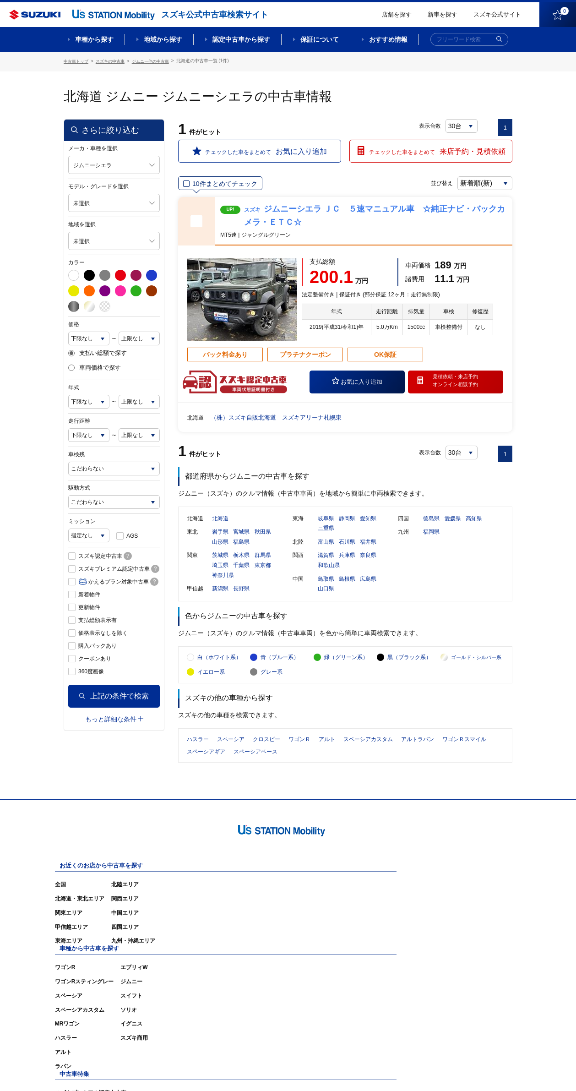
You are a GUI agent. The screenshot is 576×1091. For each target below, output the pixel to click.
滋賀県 (326, 564)
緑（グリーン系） (346, 675)
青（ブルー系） (280, 675)
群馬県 (263, 564)
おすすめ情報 (388, 39)
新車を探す (442, 14)
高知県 (474, 527)
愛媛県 (453, 527)
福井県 (368, 550)
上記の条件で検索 (114, 694)
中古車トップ (77, 60)
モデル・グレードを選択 (98, 185)
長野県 (241, 597)
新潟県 (220, 597)
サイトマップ (357, 1070)
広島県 (368, 587)
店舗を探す (397, 14)
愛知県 (368, 527)
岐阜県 (326, 527)
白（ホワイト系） (219, 675)
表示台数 (430, 124)
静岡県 (347, 527)
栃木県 (241, 564)
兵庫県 (347, 564)
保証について (319, 39)
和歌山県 (329, 574)
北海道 (220, 527)
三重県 (326, 537)
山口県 (326, 597)
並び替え (433, 182)
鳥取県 (326, 587)
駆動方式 (79, 486)
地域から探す (163, 39)
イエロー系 (211, 690)
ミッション (82, 520)
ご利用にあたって (407, 1070)
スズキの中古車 (114, 60)
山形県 (220, 550)
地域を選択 (82, 223)
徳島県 (431, 527)
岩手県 (220, 540)
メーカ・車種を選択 (93, 147)
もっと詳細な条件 (114, 717)
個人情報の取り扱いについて (476, 1070)
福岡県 (431, 540)
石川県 (347, 550)
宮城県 (241, 540)
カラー (76, 261)
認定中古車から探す (241, 39)
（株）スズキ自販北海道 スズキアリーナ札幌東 (281, 416)
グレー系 (272, 690)
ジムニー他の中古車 (158, 60)
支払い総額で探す (97, 352)
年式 (73, 386)
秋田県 (263, 540)
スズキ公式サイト (497, 14)
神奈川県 (223, 583)
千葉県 (241, 574)
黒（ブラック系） (409, 675)
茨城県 (220, 564)
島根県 (347, 587)
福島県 (241, 550)
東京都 (263, 574)
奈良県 (368, 564)
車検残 (76, 453)
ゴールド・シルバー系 (476, 675)
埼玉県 (220, 574)
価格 (73, 323)
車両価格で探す (94, 367)
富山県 (326, 550)
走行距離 (79, 419)
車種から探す (94, 39)
